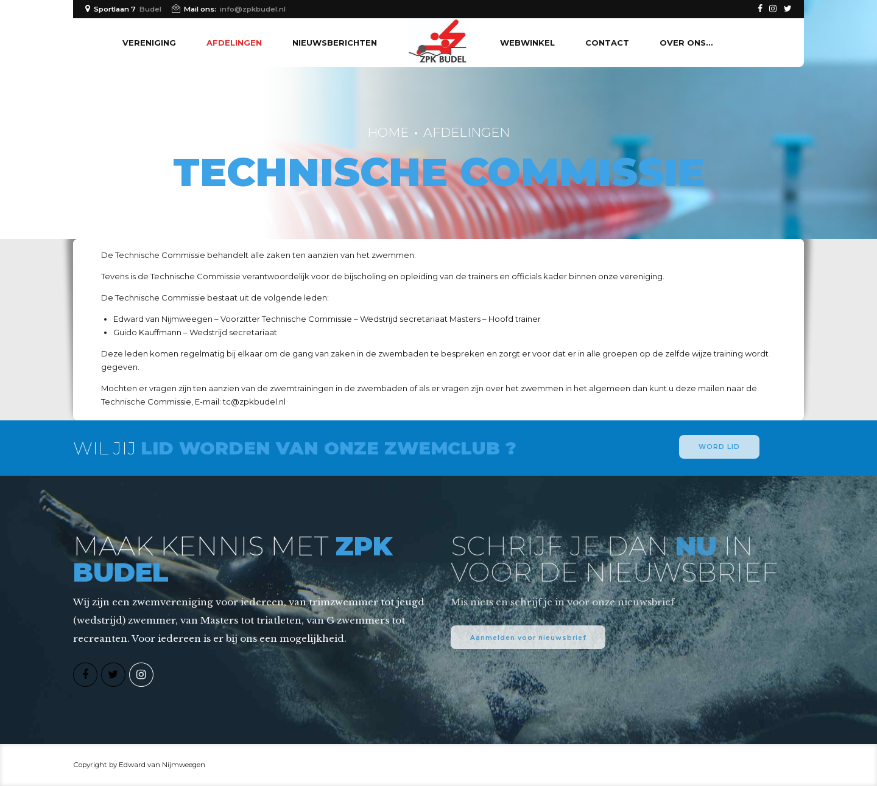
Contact (607, 42)
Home (388, 132)
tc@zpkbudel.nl (254, 401)
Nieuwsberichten (334, 42)
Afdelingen (234, 42)
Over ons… (686, 42)
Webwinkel (527, 42)
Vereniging (149, 42)
